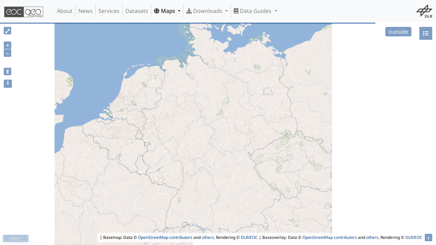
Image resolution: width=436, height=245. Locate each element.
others (208, 237)
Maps (165, 11)
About (65, 11)
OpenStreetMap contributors (165, 237)
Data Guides (253, 11)
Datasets (136, 11)
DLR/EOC (249, 237)
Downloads (205, 11)
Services (109, 11)
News (85, 11)
